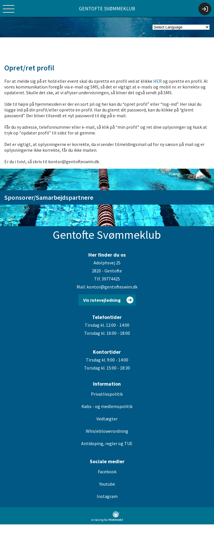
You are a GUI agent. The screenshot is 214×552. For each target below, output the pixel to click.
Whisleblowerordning (107, 431)
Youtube (107, 484)
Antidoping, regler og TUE (107, 443)
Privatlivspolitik (107, 394)
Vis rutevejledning (102, 300)
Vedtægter (107, 419)
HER (157, 81)
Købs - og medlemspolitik (107, 406)
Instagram (107, 496)
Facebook (107, 471)
